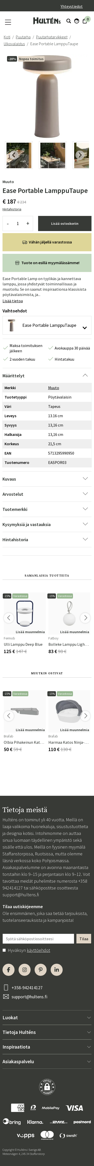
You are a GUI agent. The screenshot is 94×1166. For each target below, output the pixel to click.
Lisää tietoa (13, 300)
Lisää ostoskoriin (64, 223)
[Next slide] (79, 155)
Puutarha (23, 36)
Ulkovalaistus (14, 43)
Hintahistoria (12, 209)
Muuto (8, 181)
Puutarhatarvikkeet (51, 36)
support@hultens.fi (21, 895)
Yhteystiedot (72, 6)
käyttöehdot (38, 950)
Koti (7, 36)
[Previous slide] (14, 155)
